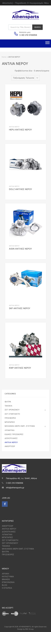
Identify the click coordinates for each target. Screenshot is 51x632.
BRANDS (6, 579)
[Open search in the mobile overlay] (25, 27)
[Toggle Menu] (47, 43)
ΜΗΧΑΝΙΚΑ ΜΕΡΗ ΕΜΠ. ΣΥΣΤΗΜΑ (20, 426)
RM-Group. (29, 629)
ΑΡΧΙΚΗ (5, 573)
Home (4, 57)
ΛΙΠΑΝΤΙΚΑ (9, 430)
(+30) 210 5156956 (26, 35)
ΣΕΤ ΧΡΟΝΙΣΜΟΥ (12, 410)
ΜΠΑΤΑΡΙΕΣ (10, 422)
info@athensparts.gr (15, 487)
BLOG (4, 585)
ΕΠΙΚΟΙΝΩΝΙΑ (8, 582)
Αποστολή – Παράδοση (14, 3)
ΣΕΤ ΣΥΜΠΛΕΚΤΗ (12, 414)
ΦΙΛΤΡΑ (8, 402)
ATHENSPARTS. (25, 627)
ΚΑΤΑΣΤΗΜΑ (8, 576)
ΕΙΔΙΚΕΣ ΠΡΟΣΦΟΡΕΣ (14, 434)
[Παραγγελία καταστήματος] (25, 77)
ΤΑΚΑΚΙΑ (8, 406)
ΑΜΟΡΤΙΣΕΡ (10, 446)
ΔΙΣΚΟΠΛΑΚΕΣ (11, 438)
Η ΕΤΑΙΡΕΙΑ (7, 588)
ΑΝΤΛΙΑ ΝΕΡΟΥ (14, 127)
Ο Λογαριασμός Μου (38, 3)
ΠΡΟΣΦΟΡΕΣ (10, 418)
